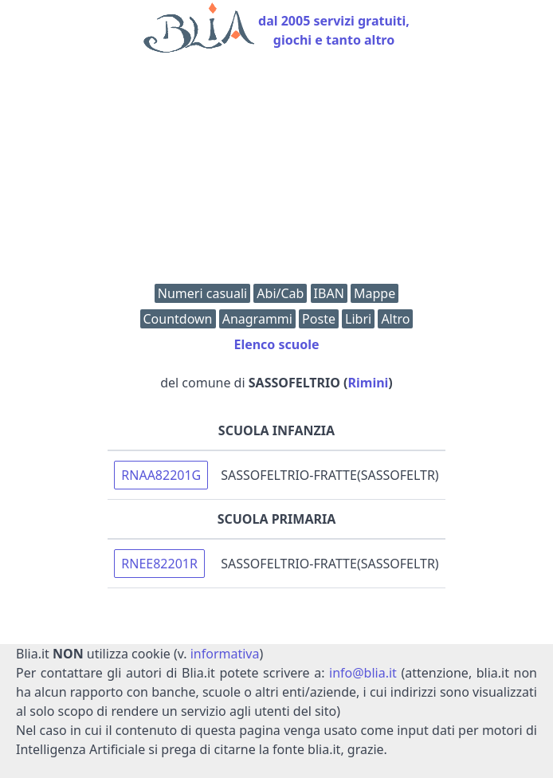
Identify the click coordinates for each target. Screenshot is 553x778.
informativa (225, 653)
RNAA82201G (161, 475)
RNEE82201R (159, 563)
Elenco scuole (276, 344)
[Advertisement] (276, 172)
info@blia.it (363, 673)
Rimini (368, 382)
